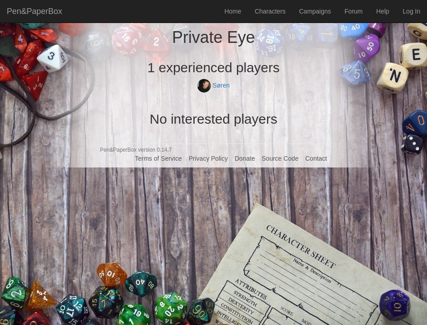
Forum (354, 11)
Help (382, 11)
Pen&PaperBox (34, 11)
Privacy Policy (208, 158)
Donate (245, 158)
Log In (411, 11)
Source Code (280, 158)
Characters (270, 11)
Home (232, 11)
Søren (213, 85)
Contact (316, 158)
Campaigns (315, 11)
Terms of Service (158, 158)
